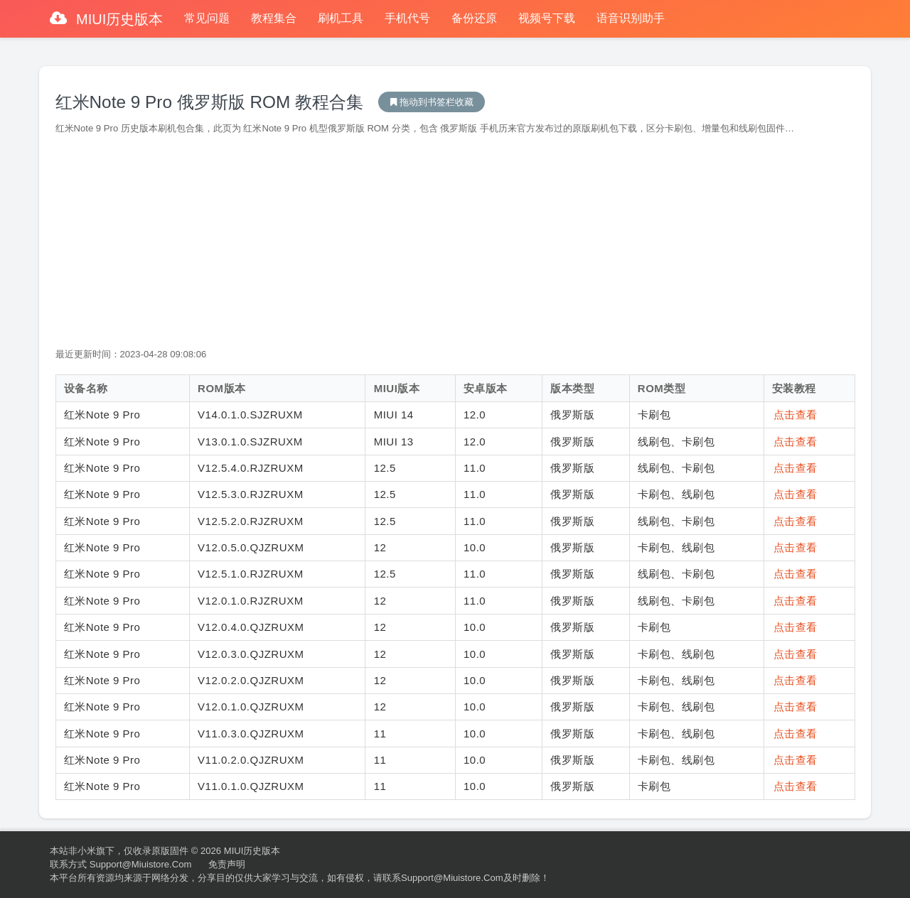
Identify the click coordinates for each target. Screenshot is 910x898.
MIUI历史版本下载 (431, 102)
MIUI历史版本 (118, 19)
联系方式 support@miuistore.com (120, 864)
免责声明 (226, 864)
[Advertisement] (455, 241)
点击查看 (796, 415)
